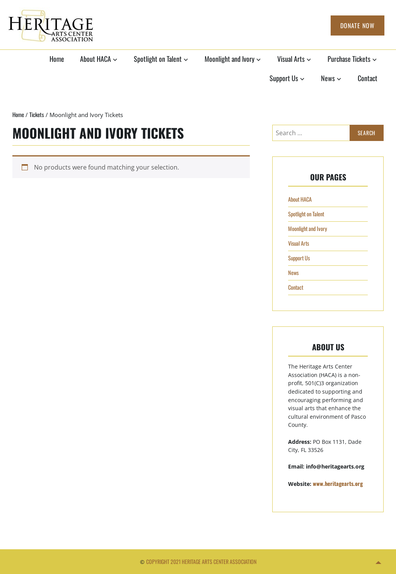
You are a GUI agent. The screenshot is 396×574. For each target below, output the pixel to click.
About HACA (95, 59)
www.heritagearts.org (338, 483)
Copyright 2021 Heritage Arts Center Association (201, 561)
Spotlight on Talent (158, 59)
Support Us (284, 78)
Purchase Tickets (349, 59)
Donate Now (357, 25)
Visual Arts (291, 59)
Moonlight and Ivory (229, 59)
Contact (367, 78)
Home (57, 59)
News (328, 78)
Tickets (36, 114)
